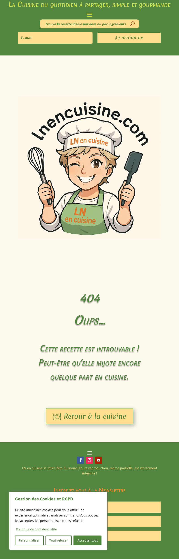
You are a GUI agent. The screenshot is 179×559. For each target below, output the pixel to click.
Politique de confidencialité (36, 529)
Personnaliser (29, 540)
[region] (58, 520)
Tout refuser (58, 540)
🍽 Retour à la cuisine (89, 416)
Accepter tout (88, 540)
